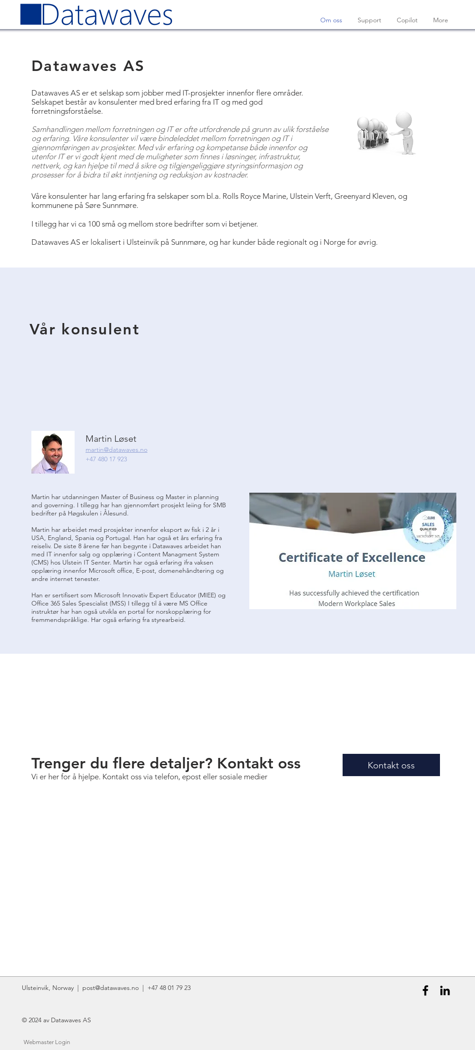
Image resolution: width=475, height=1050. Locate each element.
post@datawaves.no (110, 988)
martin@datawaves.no (116, 449)
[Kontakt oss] (391, 765)
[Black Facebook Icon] (425, 990)
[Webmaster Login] (46, 1042)
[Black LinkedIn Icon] (445, 990)
